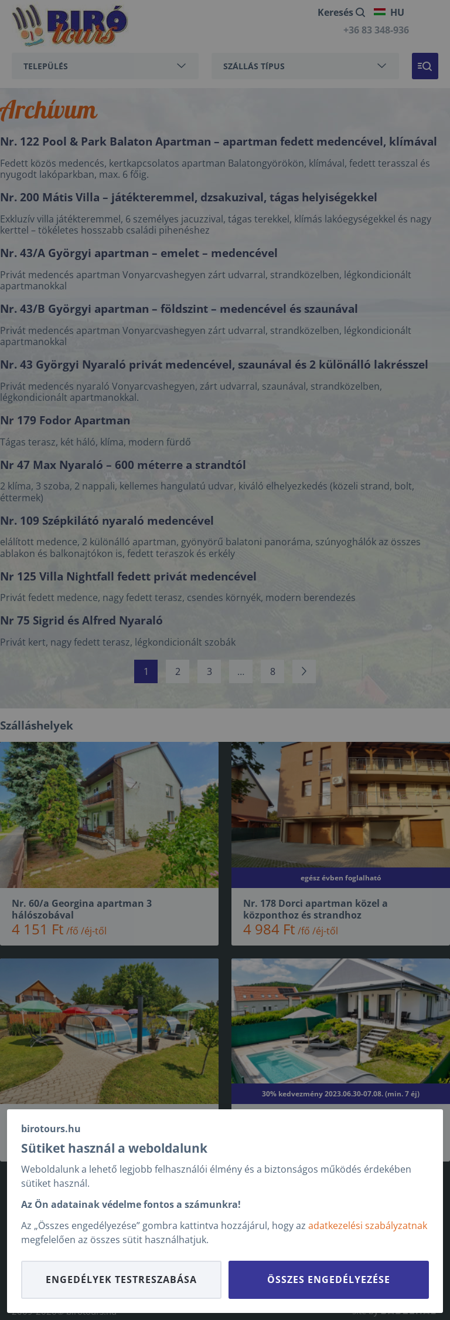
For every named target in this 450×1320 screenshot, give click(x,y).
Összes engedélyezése (328, 1279)
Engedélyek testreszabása (121, 1279)
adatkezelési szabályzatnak (367, 1225)
